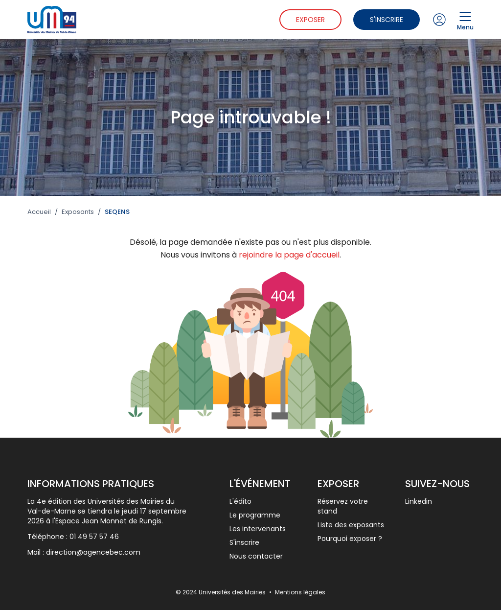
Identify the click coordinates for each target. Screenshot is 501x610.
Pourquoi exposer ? (350, 538)
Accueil (39, 212)
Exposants (78, 212)
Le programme (254, 515)
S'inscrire (386, 19)
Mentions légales (300, 592)
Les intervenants (257, 529)
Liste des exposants (351, 525)
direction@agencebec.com (93, 552)
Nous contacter (256, 556)
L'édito (240, 501)
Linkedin (418, 501)
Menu (465, 19)
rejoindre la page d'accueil (289, 254)
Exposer (310, 19)
